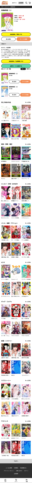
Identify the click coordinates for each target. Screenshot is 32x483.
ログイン (14, 3)
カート (16, 481)
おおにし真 (21, 15)
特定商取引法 (23, 468)
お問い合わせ (19, 470)
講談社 (20, 17)
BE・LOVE (22, 19)
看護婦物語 (12, 7)
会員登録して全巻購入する (16, 61)
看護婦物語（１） (13, 73)
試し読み (8, 39)
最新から (29, 69)
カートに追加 (23, 39)
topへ (16, 461)
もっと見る (28, 102)
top (2, 7)
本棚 (27, 481)
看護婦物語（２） (13, 87)
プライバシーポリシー (9, 470)
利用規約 (16, 468)
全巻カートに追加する (16, 66)
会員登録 (21, 3)
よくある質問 (9, 468)
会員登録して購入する (16, 34)
